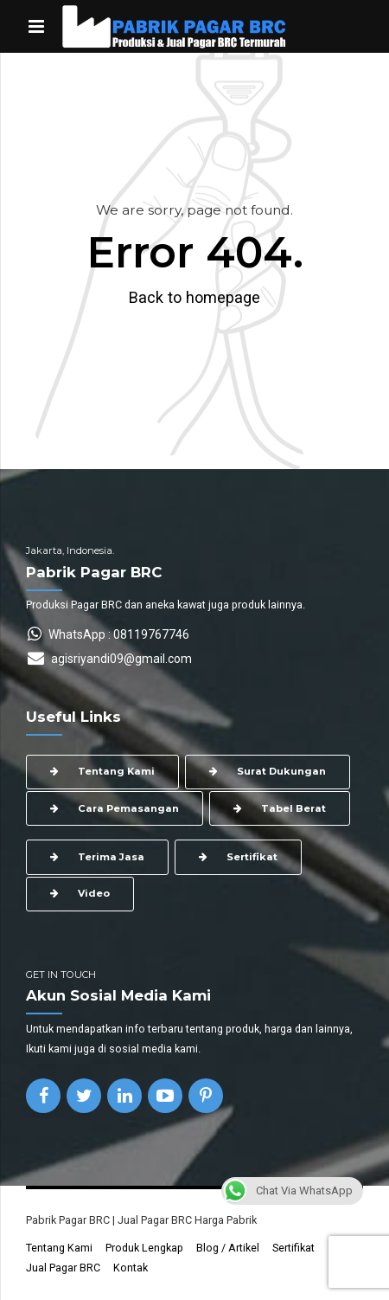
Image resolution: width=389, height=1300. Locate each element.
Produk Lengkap (144, 1247)
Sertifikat (293, 1247)
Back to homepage (194, 297)
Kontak (130, 1267)
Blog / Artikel (227, 1247)
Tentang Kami (59, 1247)
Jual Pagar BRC (63, 1267)
